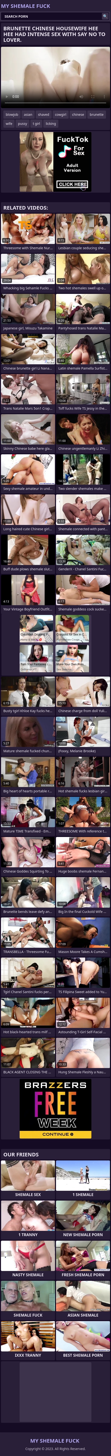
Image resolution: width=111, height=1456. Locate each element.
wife (9, 123)
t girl (36, 123)
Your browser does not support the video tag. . (55, 77)
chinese (78, 114)
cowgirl (61, 114)
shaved (43, 114)
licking (51, 123)
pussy (22, 123)
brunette (97, 114)
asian (28, 114)
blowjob (12, 114)
